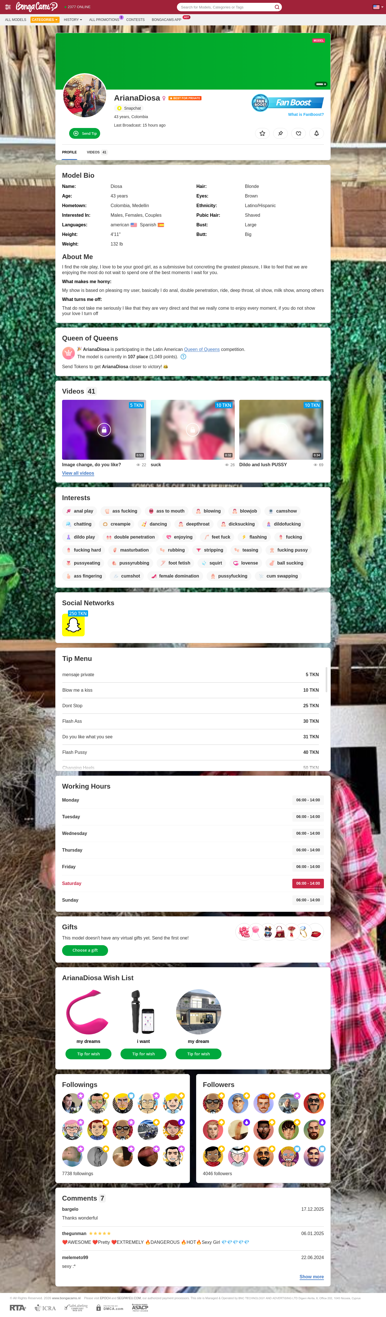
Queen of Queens (202, 349)
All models (15, 20)
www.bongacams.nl (66, 1298)
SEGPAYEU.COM (129, 1298)
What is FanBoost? (306, 114)
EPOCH (105, 1298)
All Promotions (105, 19)
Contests (135, 20)
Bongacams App (168, 19)
